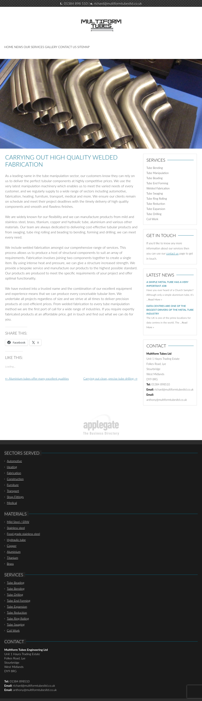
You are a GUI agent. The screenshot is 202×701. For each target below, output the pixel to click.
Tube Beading (154, 178)
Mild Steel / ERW (18, 522)
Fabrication (14, 473)
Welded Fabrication (157, 188)
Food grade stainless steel (23, 534)
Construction (15, 479)
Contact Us (67, 47)
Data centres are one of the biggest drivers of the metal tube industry (170, 309)
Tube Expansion (155, 209)
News (18, 47)
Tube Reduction (155, 203)
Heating (12, 467)
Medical (12, 503)
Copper (11, 545)
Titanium (12, 557)
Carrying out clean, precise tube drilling (110, 378)
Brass (10, 563)
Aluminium (14, 551)
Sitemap (83, 47)
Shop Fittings (15, 497)
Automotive (14, 461)
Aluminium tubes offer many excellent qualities (37, 378)
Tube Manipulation (157, 173)
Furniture (13, 485)
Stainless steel (16, 528)
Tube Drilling (153, 214)
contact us (172, 253)
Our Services (34, 47)
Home (8, 47)
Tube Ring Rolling (156, 198)
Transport (13, 491)
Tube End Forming (157, 183)
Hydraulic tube (16, 539)
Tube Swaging (154, 193)
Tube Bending (154, 168)
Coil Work (152, 219)
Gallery (51, 47)
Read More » (155, 299)
